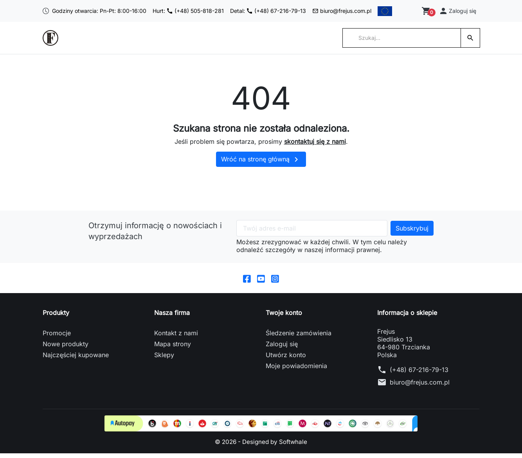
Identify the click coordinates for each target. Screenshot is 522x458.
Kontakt (306, 42)
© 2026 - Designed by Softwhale (261, 446)
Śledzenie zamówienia (298, 338)
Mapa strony (172, 348)
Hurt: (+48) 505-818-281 (182, 13)
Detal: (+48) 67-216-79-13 (264, 13)
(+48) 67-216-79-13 (419, 374)
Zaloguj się (282, 348)
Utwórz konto (286, 359)
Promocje (57, 338)
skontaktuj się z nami (315, 146)
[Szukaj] (401, 42)
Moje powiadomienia (296, 370)
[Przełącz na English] (406, 13)
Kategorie (147, 42)
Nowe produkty (65, 348)
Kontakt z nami (176, 338)
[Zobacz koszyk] (427, 13)
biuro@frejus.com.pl (339, 13)
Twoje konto (284, 317)
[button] (457, 13)
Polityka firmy (265, 42)
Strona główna (102, 42)
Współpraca (188, 42)
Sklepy (164, 359)
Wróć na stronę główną (261, 163)
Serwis (225, 42)
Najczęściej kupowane (76, 359)
